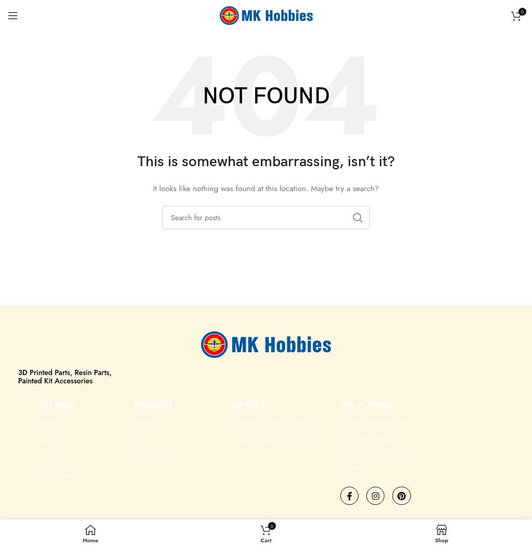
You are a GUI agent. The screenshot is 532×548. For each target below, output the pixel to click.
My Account (56, 476)
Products (153, 404)
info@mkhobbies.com (373, 440)
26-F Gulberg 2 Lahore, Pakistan (376, 463)
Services (248, 404)
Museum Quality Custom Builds (278, 422)
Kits (140, 440)
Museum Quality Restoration (273, 440)
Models (146, 422)
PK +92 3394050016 (373, 422)
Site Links (57, 404)
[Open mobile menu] (13, 15)
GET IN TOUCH (365, 404)
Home (47, 422)
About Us (52, 440)
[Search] (266, 218)
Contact (50, 458)
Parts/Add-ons (156, 458)
